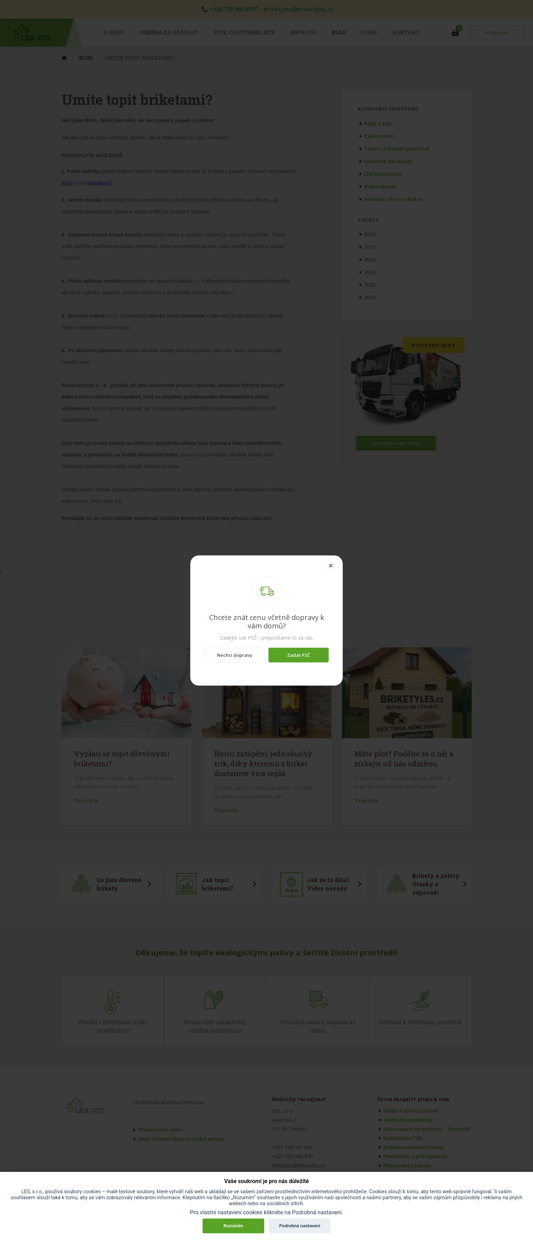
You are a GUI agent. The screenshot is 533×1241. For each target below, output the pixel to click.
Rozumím (233, 1225)
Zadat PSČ (298, 655)
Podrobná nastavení (299, 1225)
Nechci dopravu (234, 655)
